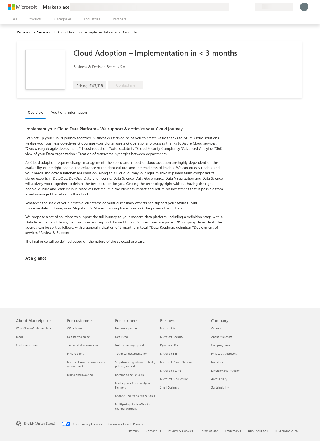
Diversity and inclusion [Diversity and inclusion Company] (225, 370)
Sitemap (133, 431)
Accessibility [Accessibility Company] (219, 379)
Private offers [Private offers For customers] (75, 354)
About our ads (258, 431)
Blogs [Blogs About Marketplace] (19, 337)
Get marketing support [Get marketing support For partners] (129, 345)
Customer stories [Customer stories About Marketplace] (27, 345)
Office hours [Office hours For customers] (74, 328)
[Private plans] (250, 7)
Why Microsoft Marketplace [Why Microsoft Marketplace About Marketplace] (33, 328)
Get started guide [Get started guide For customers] (78, 337)
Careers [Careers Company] (216, 328)
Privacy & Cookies (180, 431)
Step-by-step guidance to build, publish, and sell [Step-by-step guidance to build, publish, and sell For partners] (135, 364)
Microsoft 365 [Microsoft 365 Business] (169, 354)
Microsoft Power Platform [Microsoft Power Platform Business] (176, 362)
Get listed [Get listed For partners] (121, 337)
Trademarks (233, 431)
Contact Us (153, 431)
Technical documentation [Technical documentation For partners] (131, 354)
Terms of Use (209, 431)
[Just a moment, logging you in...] (304, 7)
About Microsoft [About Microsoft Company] (221, 337)
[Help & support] (238, 7)
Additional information (69, 112)
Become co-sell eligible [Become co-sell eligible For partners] (130, 375)
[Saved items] (244, 7)
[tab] (36, 112)
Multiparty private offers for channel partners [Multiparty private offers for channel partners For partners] (132, 406)
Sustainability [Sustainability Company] (220, 387)
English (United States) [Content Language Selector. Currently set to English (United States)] (39, 423)
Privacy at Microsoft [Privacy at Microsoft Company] (224, 354)
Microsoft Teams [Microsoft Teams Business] (170, 370)
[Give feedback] (231, 7)
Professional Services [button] (33, 32)
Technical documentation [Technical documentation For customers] (83, 345)
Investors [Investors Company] (217, 362)
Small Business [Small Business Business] (169, 387)
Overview (35, 112)
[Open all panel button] (13, 19)
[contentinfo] (55, 32)
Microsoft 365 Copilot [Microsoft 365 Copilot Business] (174, 379)
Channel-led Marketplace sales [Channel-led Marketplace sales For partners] (135, 396)
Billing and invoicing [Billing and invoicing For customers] (80, 375)
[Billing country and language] (274, 7)
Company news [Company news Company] (220, 345)
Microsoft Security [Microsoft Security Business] (171, 337)
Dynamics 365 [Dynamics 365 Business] (169, 345)
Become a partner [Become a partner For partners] (126, 328)
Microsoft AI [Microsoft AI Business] (168, 328)
